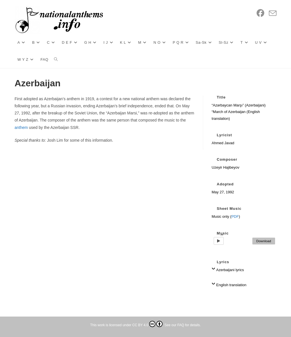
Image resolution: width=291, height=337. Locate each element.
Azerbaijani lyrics (230, 270)
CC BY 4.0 (147, 325)
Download (263, 241)
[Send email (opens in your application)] (273, 13)
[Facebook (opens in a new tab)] (260, 13)
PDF (235, 216)
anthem (21, 127)
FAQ (180, 325)
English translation (231, 285)
